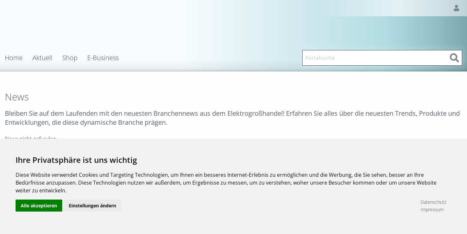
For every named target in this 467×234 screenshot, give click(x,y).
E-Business (103, 58)
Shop (70, 58)
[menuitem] (18, 58)
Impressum (432, 209)
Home (14, 58)
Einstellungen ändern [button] (92, 205)
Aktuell (42, 58)
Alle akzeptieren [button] (39, 205)
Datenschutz (433, 202)
